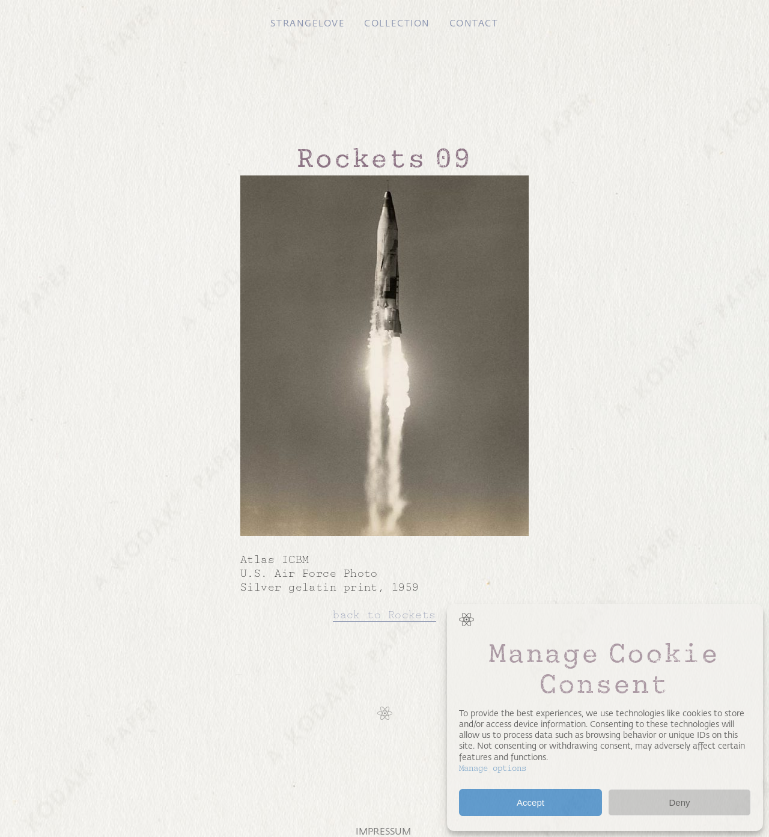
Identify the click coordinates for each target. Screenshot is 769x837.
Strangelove (307, 23)
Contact (474, 23)
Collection (397, 23)
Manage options (492, 768)
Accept (530, 802)
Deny (679, 802)
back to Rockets (384, 614)
